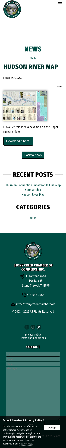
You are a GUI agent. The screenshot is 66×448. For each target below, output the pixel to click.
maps (33, 57)
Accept (52, 427)
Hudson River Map (33, 195)
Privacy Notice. (26, 443)
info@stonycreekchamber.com (35, 304)
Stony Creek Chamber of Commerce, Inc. (33, 267)
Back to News (33, 155)
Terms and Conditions (33, 338)
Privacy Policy (33, 334)
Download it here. (18, 141)
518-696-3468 (35, 295)
